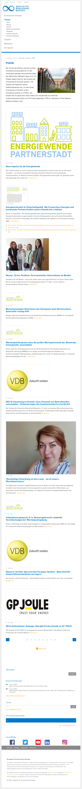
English (26, 2)
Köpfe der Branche (12, 33)
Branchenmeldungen (12, 36)
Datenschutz (24, 747)
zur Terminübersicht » (67, 725)
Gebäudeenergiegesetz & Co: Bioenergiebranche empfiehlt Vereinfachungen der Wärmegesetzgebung (34, 518)
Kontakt (12, 2)
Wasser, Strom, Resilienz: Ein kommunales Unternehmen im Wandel (38, 275)
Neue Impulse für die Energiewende (23, 166)
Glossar (19, 2)
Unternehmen (53, 772)
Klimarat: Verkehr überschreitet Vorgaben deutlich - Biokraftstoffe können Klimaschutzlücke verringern (38, 572)
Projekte (7, 39)
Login (6, 2)
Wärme (8, 24)
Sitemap (16, 747)
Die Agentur (8, 48)
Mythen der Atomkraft (13, 29)
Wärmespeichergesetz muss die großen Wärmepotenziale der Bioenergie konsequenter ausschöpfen (41, 343)
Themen (7, 20)
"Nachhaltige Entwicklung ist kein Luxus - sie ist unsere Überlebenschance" (32, 480)
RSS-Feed (9, 747)
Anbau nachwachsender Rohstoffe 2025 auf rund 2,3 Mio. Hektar (28, 686)
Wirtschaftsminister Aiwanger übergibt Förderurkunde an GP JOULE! (39, 626)
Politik (33, 58)
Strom (8, 22)
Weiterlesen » (33, 178)
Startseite (22, 58)
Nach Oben (42, 649)
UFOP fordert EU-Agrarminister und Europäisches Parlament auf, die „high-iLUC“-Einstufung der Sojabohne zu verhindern (42, 691)
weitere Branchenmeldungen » (16, 696)
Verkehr (8, 27)
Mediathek (8, 44)
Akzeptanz (9, 31)
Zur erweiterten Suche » (13, 709)
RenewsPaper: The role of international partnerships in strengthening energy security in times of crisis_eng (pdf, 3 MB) (42, 231)
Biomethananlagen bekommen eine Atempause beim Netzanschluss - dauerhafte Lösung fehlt (39, 310)
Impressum (33, 747)
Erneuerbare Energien (13, 15)
